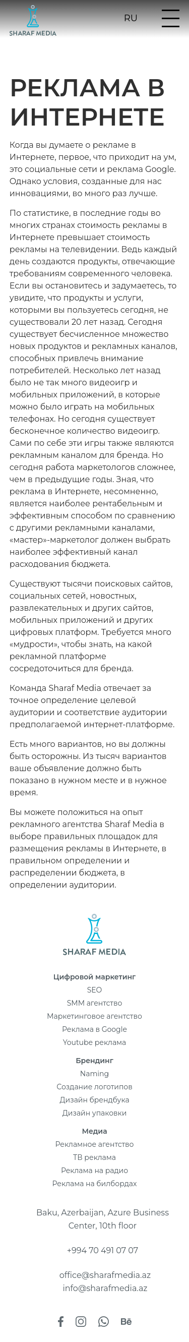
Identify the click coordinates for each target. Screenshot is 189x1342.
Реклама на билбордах (94, 1183)
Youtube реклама (95, 1042)
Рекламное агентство (94, 1144)
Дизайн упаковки (94, 1113)
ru (131, 19)
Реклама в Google (94, 1029)
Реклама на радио (94, 1170)
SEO (94, 990)
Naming (94, 1073)
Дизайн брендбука (94, 1099)
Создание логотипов (94, 1086)
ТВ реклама (94, 1157)
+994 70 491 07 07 (103, 1250)
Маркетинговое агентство (94, 1016)
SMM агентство (94, 1003)
